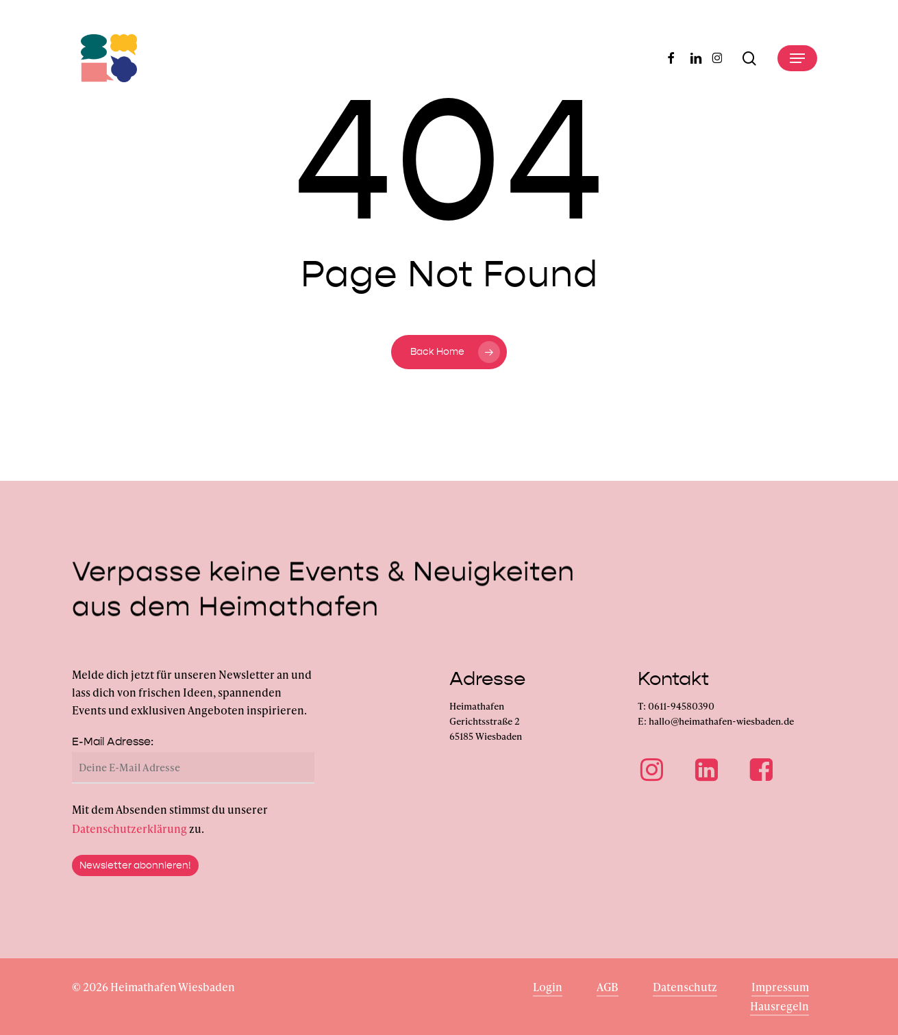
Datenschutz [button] (685, 987)
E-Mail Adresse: (112, 759)
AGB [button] (608, 987)
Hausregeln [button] (779, 1006)
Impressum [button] (780, 987)
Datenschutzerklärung (129, 846)
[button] (797, 58)
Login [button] (547, 987)
